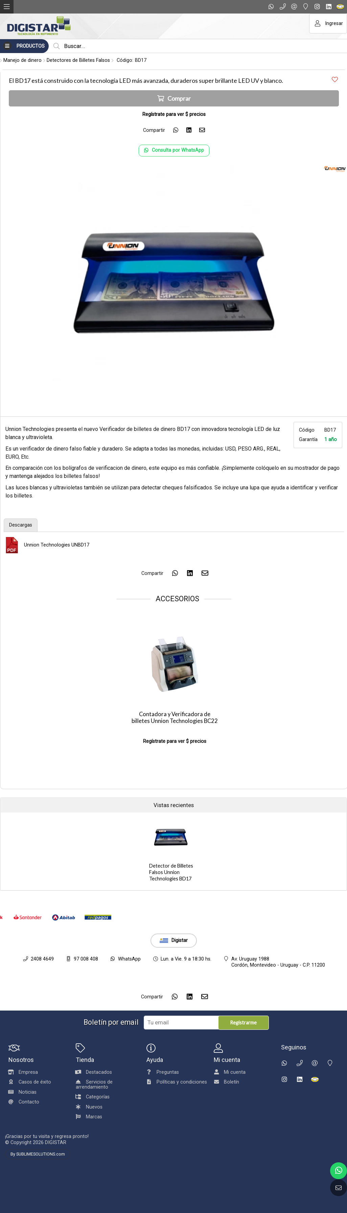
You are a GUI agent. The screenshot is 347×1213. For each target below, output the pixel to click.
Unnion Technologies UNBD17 (56, 545)
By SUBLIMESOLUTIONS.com (37, 1154)
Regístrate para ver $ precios (174, 741)
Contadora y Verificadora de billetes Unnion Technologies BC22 (175, 718)
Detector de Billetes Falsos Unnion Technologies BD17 (171, 872)
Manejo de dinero (22, 60)
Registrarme (243, 1022)
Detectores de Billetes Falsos (78, 60)
